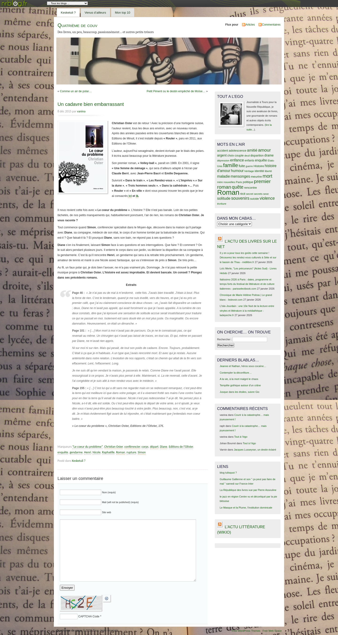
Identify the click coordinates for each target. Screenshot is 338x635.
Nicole (96, 452)
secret (249, 193)
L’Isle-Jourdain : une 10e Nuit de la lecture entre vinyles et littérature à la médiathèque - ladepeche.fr (247, 311)
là (137, 196)
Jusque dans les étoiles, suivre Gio (239, 391)
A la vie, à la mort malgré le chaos (239, 379)
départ (154, 447)
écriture (221, 203)
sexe (266, 193)
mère (220, 182)
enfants (249, 160)
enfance (237, 160)
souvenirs (240, 198)
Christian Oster (113, 447)
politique (248, 182)
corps (145, 447)
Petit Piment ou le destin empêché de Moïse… (176, 91)
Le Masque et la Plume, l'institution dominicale (246, 507)
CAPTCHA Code (88, 616)
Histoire (259, 166)
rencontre (250, 187)
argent (222, 155)
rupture (131, 452)
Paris (239, 182)
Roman (120, 452)
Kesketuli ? (68, 12)
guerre (249, 166)
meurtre (256, 176)
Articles (250, 24)
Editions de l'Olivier (181, 447)
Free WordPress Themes (246, 630)
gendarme (76, 452)
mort (267, 176)
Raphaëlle (108, 452)
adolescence (237, 150)
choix (230, 155)
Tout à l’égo (240, 436)
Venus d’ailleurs (95, 12)
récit (243, 193)
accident (222, 150)
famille (230, 165)
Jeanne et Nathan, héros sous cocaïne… (243, 366)
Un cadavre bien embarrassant (91, 104)
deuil (247, 155)
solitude (223, 198)
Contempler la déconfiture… (236, 372)
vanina (81, 111)
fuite (242, 166)
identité (259, 171)
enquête (63, 452)
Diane (163, 447)
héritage (249, 171)
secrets (258, 193)
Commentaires (271, 24)
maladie (223, 176)
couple (239, 155)
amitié (252, 150)
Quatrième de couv (77, 25)
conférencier (132, 447)
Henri (87, 452)
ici (130, 196)
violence (267, 198)
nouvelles (229, 182)
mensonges (240, 176)
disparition (257, 155)
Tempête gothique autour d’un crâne (240, 385)
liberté (268, 171)
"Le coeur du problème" (87, 447)
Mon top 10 (122, 12)
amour (264, 150)
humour (237, 170)
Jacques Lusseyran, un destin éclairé (255, 449)
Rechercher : (224, 339)
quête (237, 187)
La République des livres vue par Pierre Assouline (248, 490)
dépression (223, 160)
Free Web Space (272, 630)
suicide (254, 198)
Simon (142, 452)
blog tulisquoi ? (228, 472)
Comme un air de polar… (76, 91)
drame (269, 155)
